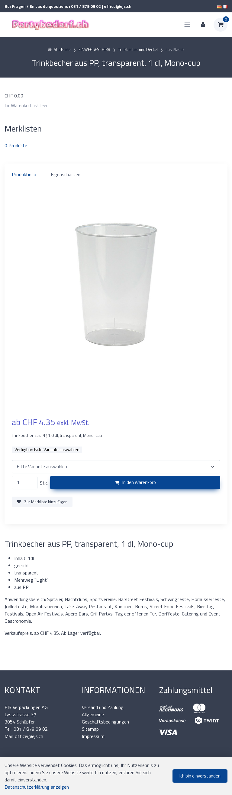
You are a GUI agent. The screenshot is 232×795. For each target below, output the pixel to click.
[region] (116, 174)
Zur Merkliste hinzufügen (42, 502)
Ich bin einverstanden (200, 775)
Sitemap (90, 729)
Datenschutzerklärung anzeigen (37, 786)
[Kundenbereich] (203, 25)
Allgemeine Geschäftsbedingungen (105, 718)
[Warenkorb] (220, 25)
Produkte (16, 145)
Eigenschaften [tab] (65, 174)
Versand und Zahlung (103, 707)
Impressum (93, 736)
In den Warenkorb (135, 482)
